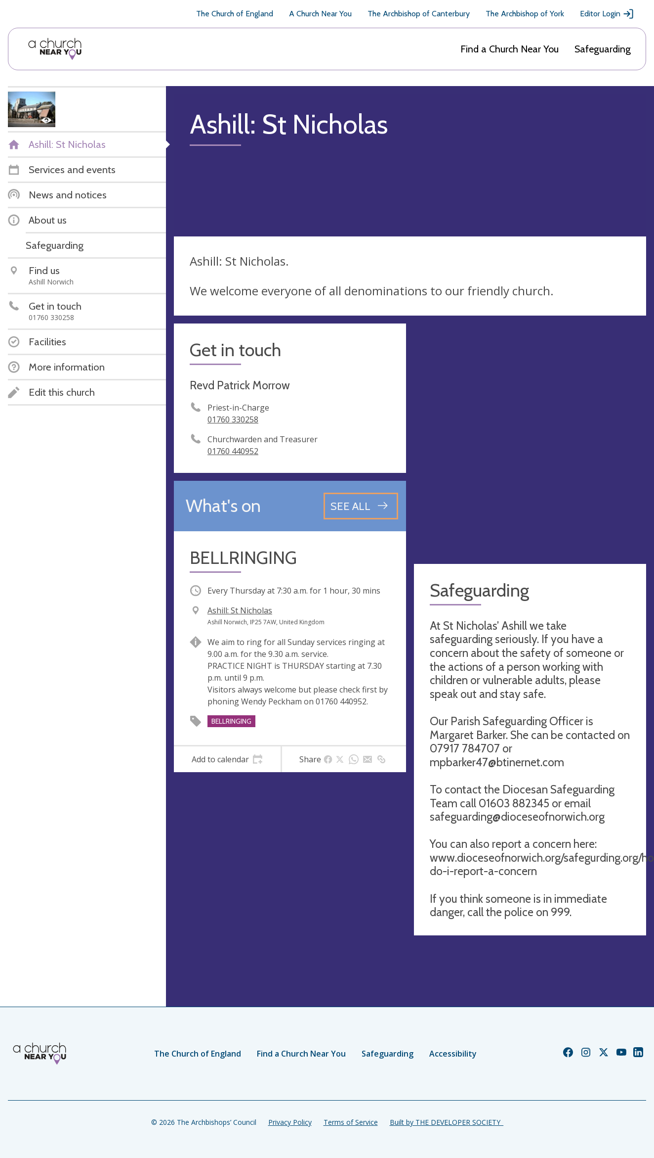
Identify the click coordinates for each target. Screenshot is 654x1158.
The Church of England (234, 13)
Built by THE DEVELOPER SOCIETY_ (446, 1122)
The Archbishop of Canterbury (419, 13)
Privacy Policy (290, 1122)
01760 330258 (232, 419)
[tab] (227, 759)
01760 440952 (232, 451)
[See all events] (361, 506)
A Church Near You (320, 13)
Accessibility (453, 1053)
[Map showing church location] (530, 440)
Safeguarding (602, 49)
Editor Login (607, 14)
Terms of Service (351, 1122)
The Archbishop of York (525, 13)
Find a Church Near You (509, 49)
